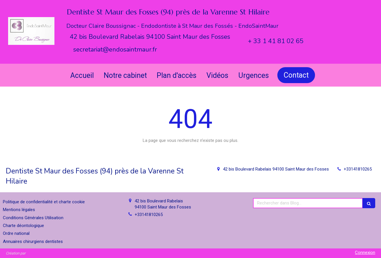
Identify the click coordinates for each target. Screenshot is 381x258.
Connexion (365, 252)
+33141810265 (358, 169)
